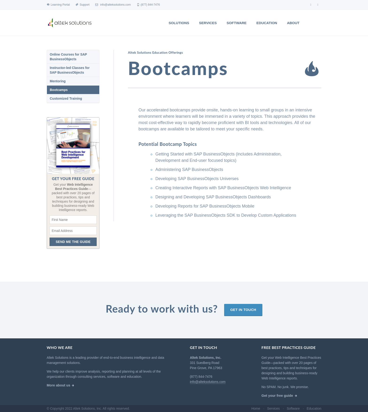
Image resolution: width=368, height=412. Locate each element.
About (293, 23)
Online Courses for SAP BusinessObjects (68, 57)
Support (82, 4)
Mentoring (58, 81)
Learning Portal (58, 4)
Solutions (179, 23)
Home (255, 408)
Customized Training (66, 98)
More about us (58, 385)
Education (267, 23)
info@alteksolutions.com (113, 4)
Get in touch (243, 329)
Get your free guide (277, 395)
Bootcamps (59, 90)
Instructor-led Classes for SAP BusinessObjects (70, 70)
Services (208, 23)
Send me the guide (73, 242)
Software (237, 23)
